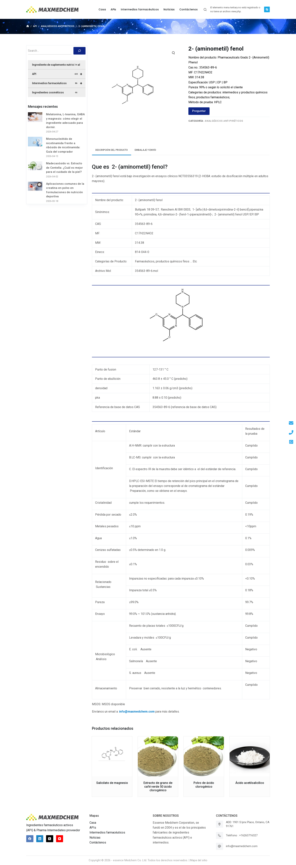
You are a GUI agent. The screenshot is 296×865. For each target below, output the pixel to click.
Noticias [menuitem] (169, 9)
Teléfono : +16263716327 (241, 835)
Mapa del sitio (198, 860)
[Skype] (267, 9)
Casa (92, 822)
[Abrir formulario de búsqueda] (205, 9)
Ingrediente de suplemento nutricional (56, 65)
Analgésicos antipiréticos (224, 120)
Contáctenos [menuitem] (188, 9)
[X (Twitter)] (49, 838)
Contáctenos (97, 842)
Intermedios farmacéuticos (59, 83)
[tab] (111, 150)
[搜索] (79, 51)
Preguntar (199, 111)
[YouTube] (59, 838)
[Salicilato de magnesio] (112, 756)
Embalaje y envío (145, 150)
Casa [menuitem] (102, 9)
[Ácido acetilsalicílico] (250, 756)
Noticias (94, 837)
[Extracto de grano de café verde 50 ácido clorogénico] (158, 756)
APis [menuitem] (113, 9)
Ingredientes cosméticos (55, 93)
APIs (92, 827)
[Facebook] (29, 838)
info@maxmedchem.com (241, 846)
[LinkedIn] (39, 838)
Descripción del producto (111, 150)
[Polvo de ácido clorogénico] (204, 756)
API (59, 73)
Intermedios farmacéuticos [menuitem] (140, 9)
